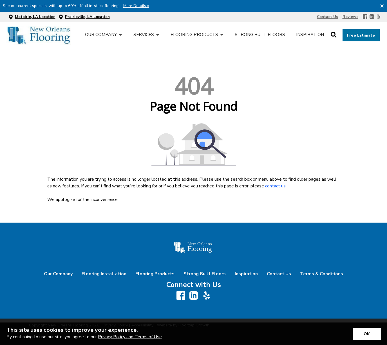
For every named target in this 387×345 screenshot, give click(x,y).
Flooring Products (155, 274)
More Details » (136, 5)
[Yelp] (378, 17)
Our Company (58, 274)
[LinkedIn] (372, 17)
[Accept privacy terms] (367, 334)
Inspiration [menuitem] (310, 34)
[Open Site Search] (333, 35)
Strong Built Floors (205, 274)
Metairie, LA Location (35, 16)
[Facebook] (365, 17)
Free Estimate (361, 35)
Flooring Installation (104, 274)
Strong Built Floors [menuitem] (260, 34)
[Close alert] (382, 5)
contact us (275, 186)
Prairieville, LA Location (87, 16)
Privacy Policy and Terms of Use (130, 337)
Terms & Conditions (321, 274)
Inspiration (246, 274)
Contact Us (279, 274)
